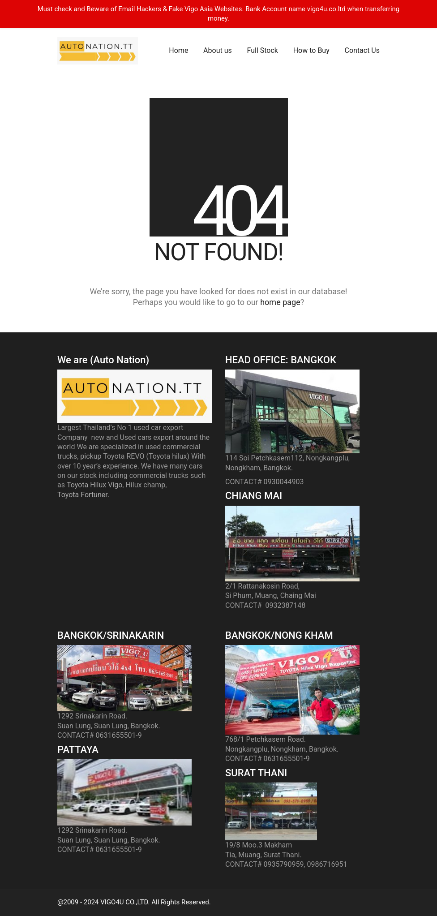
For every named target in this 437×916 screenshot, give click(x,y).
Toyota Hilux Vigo (94, 485)
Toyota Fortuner (82, 494)
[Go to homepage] (97, 51)
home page (280, 302)
